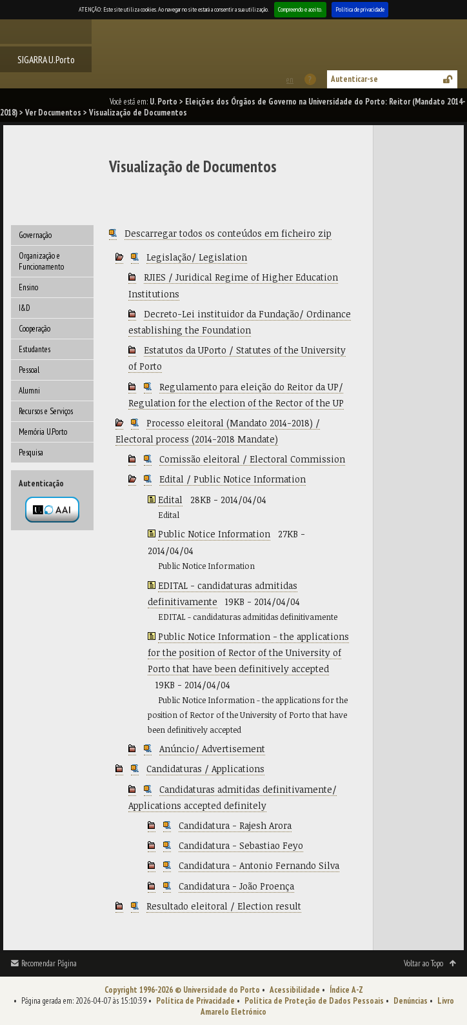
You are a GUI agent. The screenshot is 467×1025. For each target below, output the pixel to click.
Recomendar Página (49, 963)
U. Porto (163, 101)
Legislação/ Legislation (196, 257)
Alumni (29, 390)
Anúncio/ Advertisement (212, 748)
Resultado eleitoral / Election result (223, 906)
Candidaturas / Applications (205, 768)
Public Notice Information (214, 534)
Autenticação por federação (52, 509)
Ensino (28, 287)
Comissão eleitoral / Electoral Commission (252, 459)
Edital (170, 499)
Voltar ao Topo (423, 963)
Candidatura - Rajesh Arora (235, 825)
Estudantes (34, 349)
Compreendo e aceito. (300, 9)
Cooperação (34, 328)
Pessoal (29, 369)
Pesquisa (31, 452)
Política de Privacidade (195, 1000)
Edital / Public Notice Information (232, 479)
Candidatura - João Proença (236, 886)
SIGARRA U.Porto (46, 59)
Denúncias (410, 1000)
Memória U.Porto (43, 431)
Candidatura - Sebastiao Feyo (241, 845)
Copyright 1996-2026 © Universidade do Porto (182, 989)
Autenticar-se (354, 79)
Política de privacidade (359, 9)
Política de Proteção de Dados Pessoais (314, 1000)
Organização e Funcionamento (41, 261)
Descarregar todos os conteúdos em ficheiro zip (228, 233)
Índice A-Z (346, 989)
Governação (35, 235)
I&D (24, 308)
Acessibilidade (295, 989)
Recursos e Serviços (46, 411)
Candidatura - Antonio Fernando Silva (259, 865)
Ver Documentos (53, 112)
